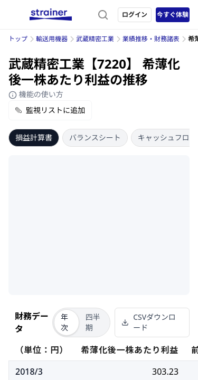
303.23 (165, 371)
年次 (64, 322)
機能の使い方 (35, 94)
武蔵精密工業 (95, 38)
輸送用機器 (52, 38)
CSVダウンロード (148, 322)
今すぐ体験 (172, 14)
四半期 (93, 322)
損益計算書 (33, 137)
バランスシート (95, 137)
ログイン (134, 14)
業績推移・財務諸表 (151, 38)
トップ (17, 38)
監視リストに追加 (50, 110)
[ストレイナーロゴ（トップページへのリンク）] (51, 15)
